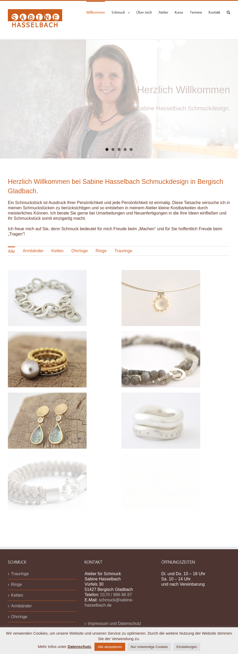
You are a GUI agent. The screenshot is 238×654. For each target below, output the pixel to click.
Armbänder (33, 251)
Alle (11, 251)
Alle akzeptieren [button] (110, 647)
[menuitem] (99, 12)
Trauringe (123, 251)
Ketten (57, 251)
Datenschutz (79, 646)
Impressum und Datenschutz (114, 623)
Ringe (101, 251)
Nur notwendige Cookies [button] (149, 647)
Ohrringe (79, 251)
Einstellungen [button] (187, 647)
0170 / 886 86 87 (116, 594)
